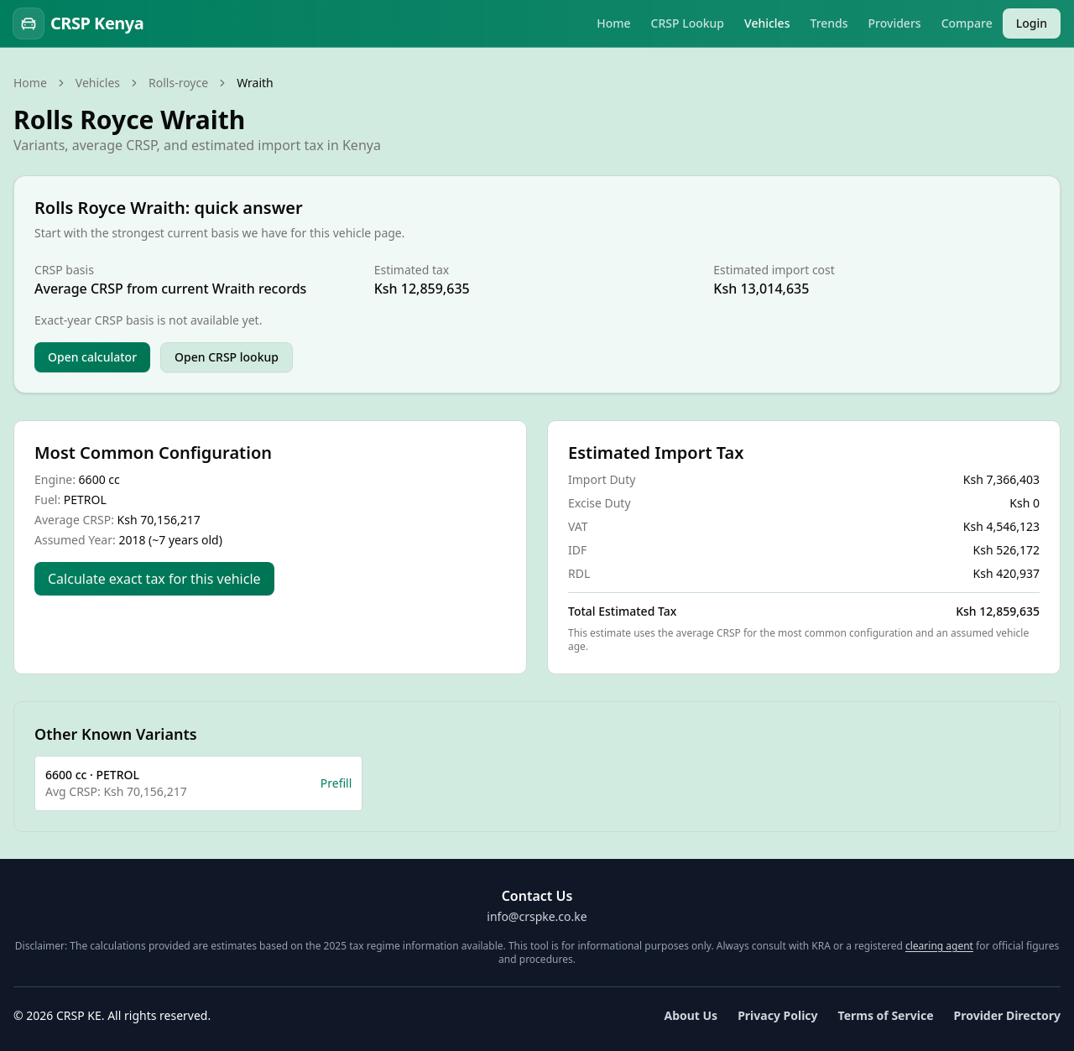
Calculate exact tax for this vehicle (154, 579)
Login (1031, 23)
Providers (894, 23)
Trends (828, 23)
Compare (967, 23)
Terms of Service (886, 1015)
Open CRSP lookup (227, 357)
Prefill (336, 783)
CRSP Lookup (688, 23)
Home (613, 23)
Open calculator (92, 357)
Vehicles (767, 23)
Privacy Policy (777, 1015)
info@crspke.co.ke (537, 916)
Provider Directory (1007, 1015)
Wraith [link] (255, 83)
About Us (690, 1015)
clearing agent (939, 946)
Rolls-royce (178, 83)
